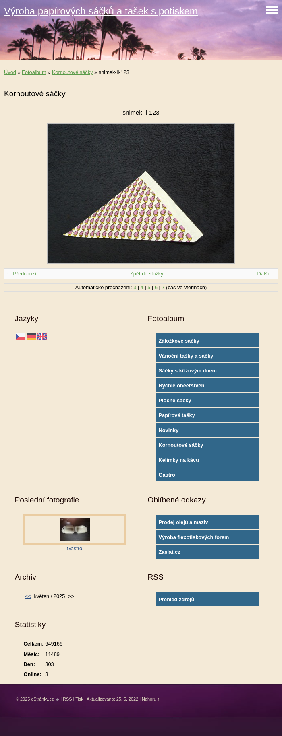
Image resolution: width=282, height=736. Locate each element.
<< (28, 596)
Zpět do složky (147, 274)
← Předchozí (21, 274)
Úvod (10, 72)
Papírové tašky (177, 415)
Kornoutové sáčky (72, 72)
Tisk (79, 699)
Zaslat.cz (169, 552)
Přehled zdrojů (177, 599)
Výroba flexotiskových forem (194, 537)
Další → (266, 274)
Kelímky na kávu (179, 460)
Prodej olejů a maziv (183, 522)
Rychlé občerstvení (182, 385)
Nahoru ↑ (151, 699)
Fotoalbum (34, 72)
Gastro (167, 475)
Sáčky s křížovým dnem (188, 371)
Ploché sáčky (175, 400)
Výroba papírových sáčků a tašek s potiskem (101, 11)
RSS (67, 699)
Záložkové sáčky (179, 341)
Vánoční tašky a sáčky (186, 356)
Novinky (169, 430)
